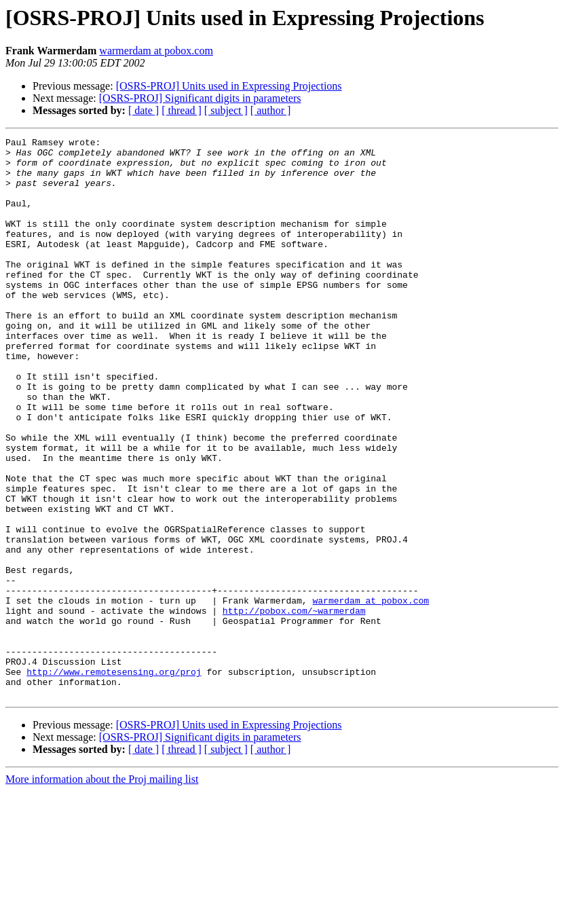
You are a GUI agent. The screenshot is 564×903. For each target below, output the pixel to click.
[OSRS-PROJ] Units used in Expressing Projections (229, 86)
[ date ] (143, 110)
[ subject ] (226, 110)
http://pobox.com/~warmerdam (294, 706)
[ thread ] (182, 110)
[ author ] (270, 110)
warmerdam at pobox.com (156, 50)
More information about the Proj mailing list (101, 891)
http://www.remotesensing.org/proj (113, 779)
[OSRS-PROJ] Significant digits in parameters (200, 98)
